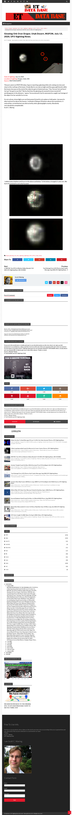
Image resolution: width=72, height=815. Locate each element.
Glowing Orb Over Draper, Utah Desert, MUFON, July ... (21, 592)
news (7, 563)
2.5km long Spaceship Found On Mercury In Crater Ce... (21, 589)
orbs (21, 28)
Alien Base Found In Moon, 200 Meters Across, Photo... (21, 627)
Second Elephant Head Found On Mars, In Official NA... (21, 600)
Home (6, 28)
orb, (24, 40)
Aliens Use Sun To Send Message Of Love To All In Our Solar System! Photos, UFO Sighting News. (37, 440)
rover (7, 569)
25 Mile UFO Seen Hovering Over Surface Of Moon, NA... (21, 609)
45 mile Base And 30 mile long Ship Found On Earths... (21, 616)
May (8, 644)
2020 (7, 584)
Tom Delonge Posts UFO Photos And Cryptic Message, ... (21, 593)
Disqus (57, 295)
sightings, (35, 40)
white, (48, 40)
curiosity (8, 544)
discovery (8, 547)
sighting (25, 28)
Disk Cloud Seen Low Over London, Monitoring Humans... (22, 620)
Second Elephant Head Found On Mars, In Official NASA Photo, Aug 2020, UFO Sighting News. (36, 498)
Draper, (16, 40)
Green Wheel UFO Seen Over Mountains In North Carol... (22, 632)
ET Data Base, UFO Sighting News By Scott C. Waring (15, 813)
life (6, 553)
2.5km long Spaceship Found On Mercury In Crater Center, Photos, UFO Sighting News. (35, 448)
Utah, (44, 40)
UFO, (39, 40)
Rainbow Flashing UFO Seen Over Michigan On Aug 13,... (21, 601)
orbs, (26, 40)
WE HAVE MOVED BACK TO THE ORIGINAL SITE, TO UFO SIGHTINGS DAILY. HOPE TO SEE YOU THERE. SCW (17, 705)
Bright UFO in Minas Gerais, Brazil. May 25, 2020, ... (20, 638)
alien (7, 538)
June (8, 643)
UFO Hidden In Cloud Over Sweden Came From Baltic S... (21, 614)
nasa (7, 560)
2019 (7, 652)
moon (7, 557)
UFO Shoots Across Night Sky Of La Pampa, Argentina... (21, 619)
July (8, 641)
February (9, 649)
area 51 (7, 541)
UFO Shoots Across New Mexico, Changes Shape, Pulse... (21, 640)
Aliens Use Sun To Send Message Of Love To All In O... (21, 608)
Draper (10, 28)
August (9, 585)
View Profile (21, 280)
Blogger (50, 295)
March (9, 648)
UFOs (38, 28)
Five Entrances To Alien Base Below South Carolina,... (21, 617)
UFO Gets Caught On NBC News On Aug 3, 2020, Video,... (21, 624)
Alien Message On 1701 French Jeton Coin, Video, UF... (21, 630)
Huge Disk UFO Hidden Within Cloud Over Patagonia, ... (21, 604)
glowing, (20, 40)
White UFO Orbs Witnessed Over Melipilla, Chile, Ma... (21, 636)
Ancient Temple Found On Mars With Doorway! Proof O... (22, 606)
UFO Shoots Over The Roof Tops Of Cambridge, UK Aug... (22, 595)
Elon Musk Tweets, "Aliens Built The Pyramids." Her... (20, 633)
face (7, 550)
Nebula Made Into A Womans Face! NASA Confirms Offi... (21, 625)
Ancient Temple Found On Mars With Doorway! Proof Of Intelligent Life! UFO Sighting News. (36, 465)
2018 (7, 654)
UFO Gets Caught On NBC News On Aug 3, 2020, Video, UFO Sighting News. (31, 515)
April (8, 646)
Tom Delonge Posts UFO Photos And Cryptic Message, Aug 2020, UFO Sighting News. (34, 473)
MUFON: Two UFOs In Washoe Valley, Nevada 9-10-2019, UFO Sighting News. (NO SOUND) (36, 456)
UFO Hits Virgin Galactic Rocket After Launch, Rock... (21, 628)
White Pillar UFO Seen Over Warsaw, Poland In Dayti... (21, 603)
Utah (42, 28)
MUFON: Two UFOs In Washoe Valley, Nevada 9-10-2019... (22, 590)
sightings (30, 28)
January (9, 651)
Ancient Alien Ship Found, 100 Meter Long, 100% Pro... (21, 598)
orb (18, 28)
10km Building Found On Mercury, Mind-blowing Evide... (21, 597)
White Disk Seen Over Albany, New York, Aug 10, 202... (21, 613)
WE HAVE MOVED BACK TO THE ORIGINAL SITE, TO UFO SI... (22, 587)
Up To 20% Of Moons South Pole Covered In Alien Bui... (21, 622)
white (45, 28)
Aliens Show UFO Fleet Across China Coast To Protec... (21, 611)
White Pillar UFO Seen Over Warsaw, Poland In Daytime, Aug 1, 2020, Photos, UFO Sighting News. (37, 490)
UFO (34, 28)
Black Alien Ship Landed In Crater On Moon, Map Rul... (21, 635)
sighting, (30, 40)
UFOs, (42, 40)
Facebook (64, 295)
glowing (15, 28)
